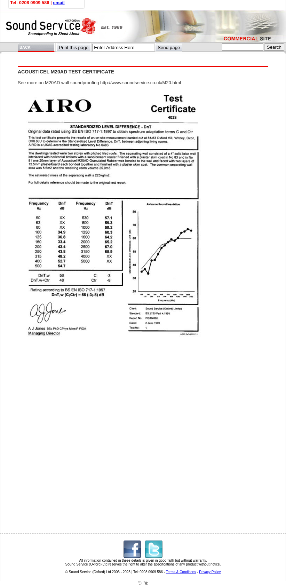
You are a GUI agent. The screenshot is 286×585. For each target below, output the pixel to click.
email (58, 2)
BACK (25, 47)
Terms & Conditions (181, 572)
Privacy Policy (210, 572)
